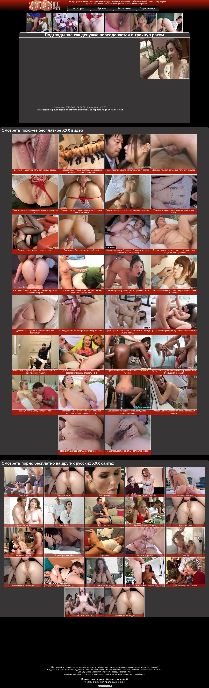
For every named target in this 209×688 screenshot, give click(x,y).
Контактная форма (92, 679)
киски (120, 109)
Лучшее (101, 8)
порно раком (65, 109)
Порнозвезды (147, 8)
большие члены (80, 109)
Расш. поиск (125, 8)
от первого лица (98, 109)
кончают (112, 109)
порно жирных (50, 109)
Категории (78, 8)
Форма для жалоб (117, 679)
